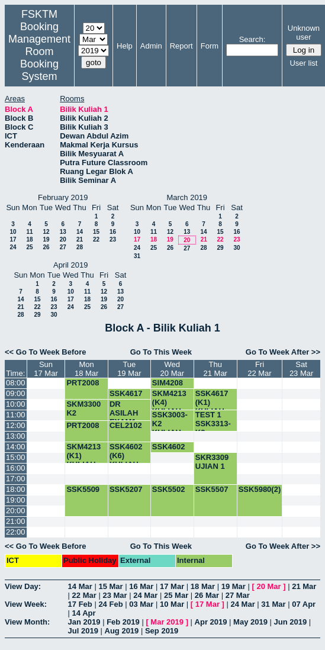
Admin (151, 45)
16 (113, 232)
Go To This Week (161, 351)
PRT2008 (82, 382)
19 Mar (233, 586)
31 (137, 256)
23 (113, 239)
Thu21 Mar (215, 369)
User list (303, 63)
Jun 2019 (290, 621)
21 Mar (304, 586)
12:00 (15, 425)
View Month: (27, 621)
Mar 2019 (167, 621)
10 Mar (172, 604)
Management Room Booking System (39, 57)
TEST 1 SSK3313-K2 (213, 423)
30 (236, 247)
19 (46, 239)
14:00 (15, 446)
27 (63, 247)
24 (12, 247)
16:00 (15, 468)
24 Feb (110, 604)
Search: (252, 39)
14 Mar (80, 586)
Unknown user (304, 32)
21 (79, 239)
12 (46, 232)
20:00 (15, 510)
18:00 (15, 489)
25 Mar (176, 595)
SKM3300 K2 (83, 408)
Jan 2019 (84, 621)
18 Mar (203, 586)
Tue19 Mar (129, 369)
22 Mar (84, 595)
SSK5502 (168, 489)
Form (209, 45)
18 (29, 239)
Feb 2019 (123, 621)
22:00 (15, 531)
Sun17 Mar (45, 369)
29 (220, 247)
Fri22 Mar (259, 369)
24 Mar (145, 595)
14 (79, 232)
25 (29, 247)
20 (63, 239)
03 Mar (141, 604)
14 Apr (84, 613)
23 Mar (114, 595)
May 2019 (250, 621)
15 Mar (110, 586)
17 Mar (172, 586)
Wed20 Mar (172, 369)
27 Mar (238, 595)
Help (125, 45)
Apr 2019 (211, 621)
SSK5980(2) (260, 489)
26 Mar (207, 595)
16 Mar (141, 586)
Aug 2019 (122, 630)
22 (96, 239)
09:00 (15, 393)
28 (79, 247)
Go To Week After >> (283, 351)
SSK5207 (126, 489)
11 (29, 232)
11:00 (15, 414)
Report (181, 45)
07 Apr (304, 604)
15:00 (15, 457)
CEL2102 (126, 425)
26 (46, 247)
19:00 (15, 499)
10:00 (15, 404)
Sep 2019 (161, 630)
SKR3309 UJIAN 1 (212, 462)
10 (12, 232)
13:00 (15, 436)
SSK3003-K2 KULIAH (170, 423)
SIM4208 (167, 382)
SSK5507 (212, 489)
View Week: (26, 604)
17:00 (15, 478)
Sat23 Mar (301, 369)
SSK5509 (82, 489)
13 (63, 232)
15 (96, 232)
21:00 (15, 521)
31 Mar (273, 604)
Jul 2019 (83, 630)
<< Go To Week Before (45, 351)
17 (12, 239)
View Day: (23, 586)
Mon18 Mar (86, 369)
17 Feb (80, 604)
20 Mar (268, 586)
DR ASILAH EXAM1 (124, 413)
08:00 (15, 382)
